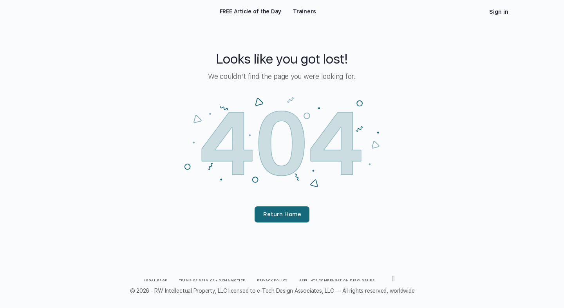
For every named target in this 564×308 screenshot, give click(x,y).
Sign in (498, 12)
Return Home (282, 214)
